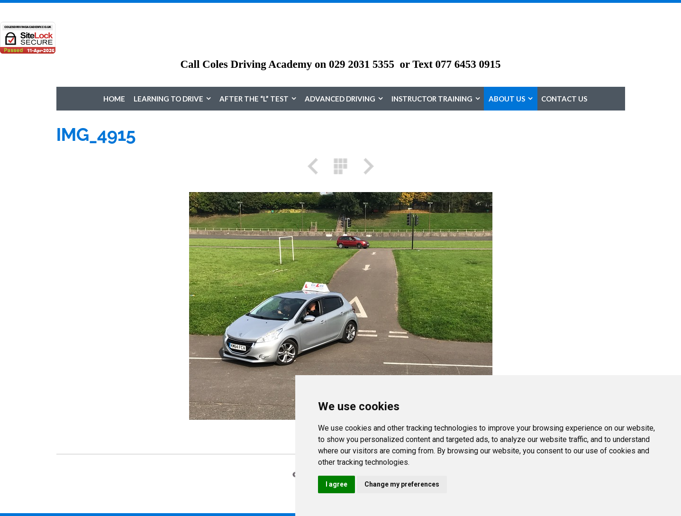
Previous (316, 166)
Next (365, 166)
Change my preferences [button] (401, 484)
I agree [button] (336, 484)
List (340, 166)
